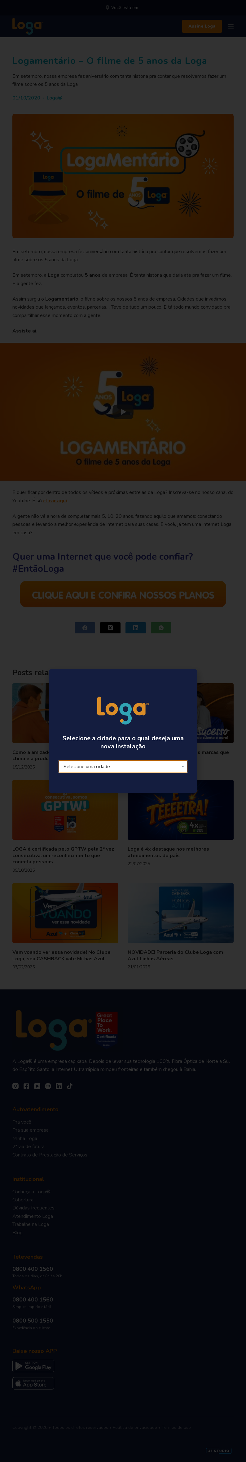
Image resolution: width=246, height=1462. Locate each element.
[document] (123, 731)
